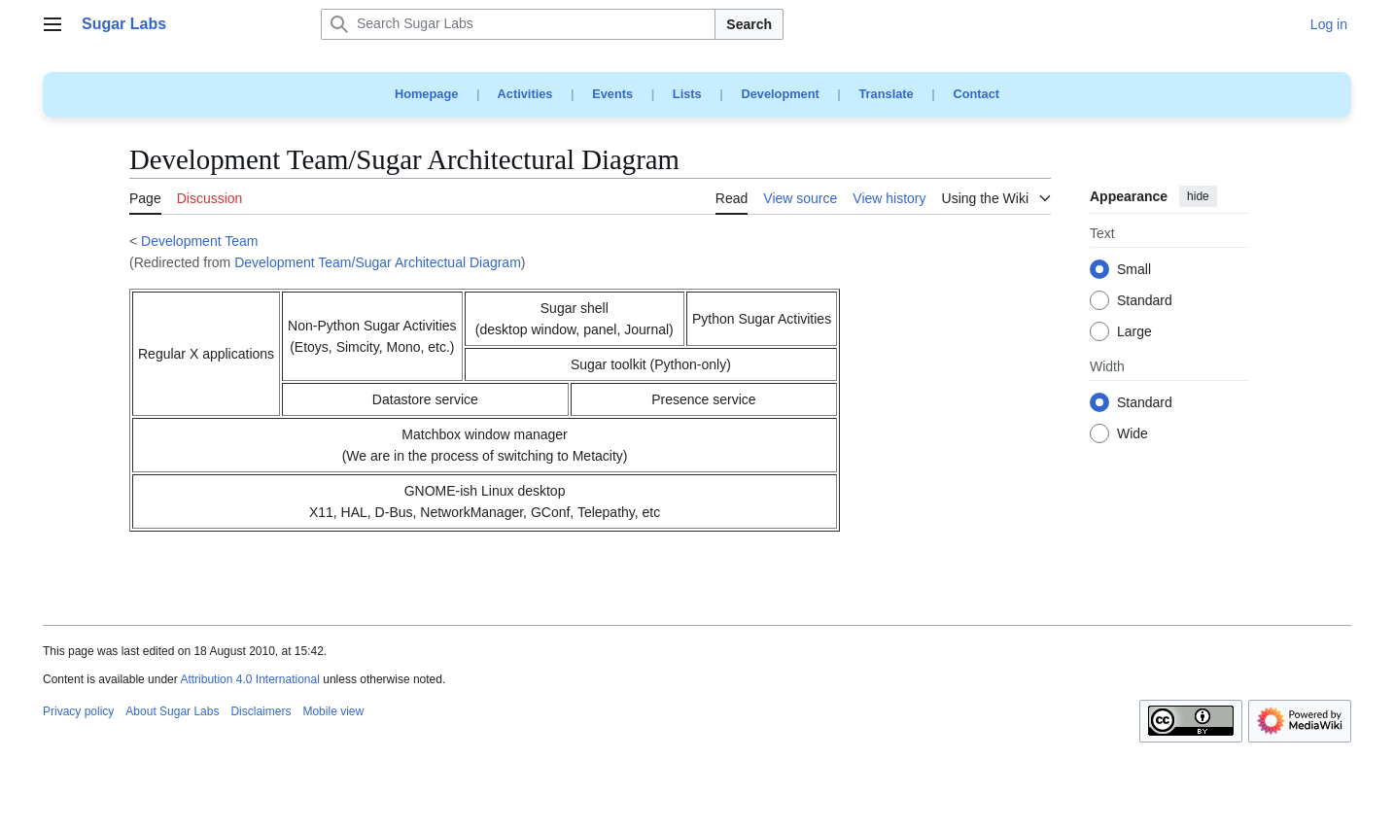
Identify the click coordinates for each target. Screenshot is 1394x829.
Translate (886, 93)
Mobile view (333, 711)
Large (1134, 332)
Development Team (199, 241)
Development (780, 93)
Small (1134, 270)
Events (612, 93)
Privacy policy (78, 711)
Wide (1132, 434)
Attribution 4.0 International (249, 679)
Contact (976, 93)
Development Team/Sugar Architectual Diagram (377, 262)
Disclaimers (260, 711)
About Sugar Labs (172, 711)
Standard (1144, 301)
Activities (525, 93)
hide (1198, 196)
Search (749, 24)
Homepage (426, 93)
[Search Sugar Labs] (518, 24)
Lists (687, 93)
